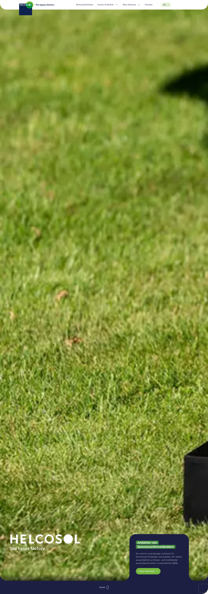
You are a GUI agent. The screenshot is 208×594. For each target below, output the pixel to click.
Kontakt (149, 5)
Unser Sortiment (148, 571)
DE (166, 5)
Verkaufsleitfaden (84, 5)
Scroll (104, 587)
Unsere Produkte (108, 5)
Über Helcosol (132, 5)
